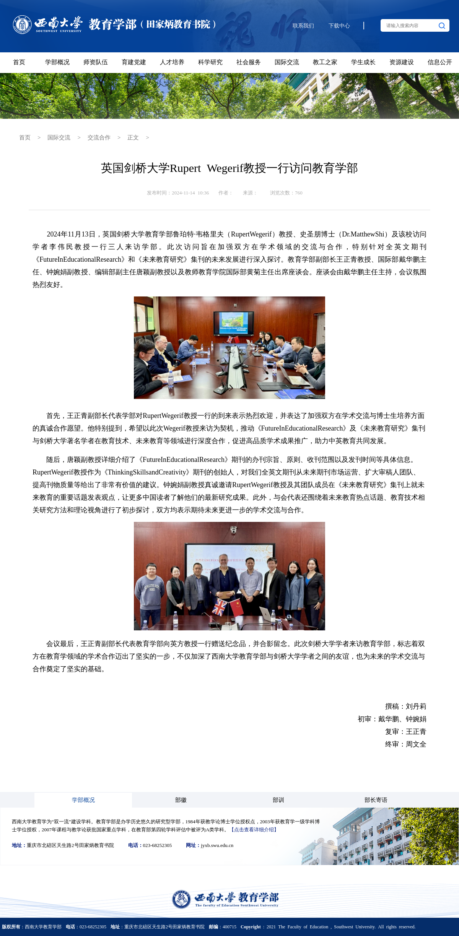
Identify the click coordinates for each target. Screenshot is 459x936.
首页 (25, 137)
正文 (133, 137)
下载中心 (339, 26)
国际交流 (58, 137)
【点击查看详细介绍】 (254, 829)
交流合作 (99, 137)
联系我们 (303, 26)
